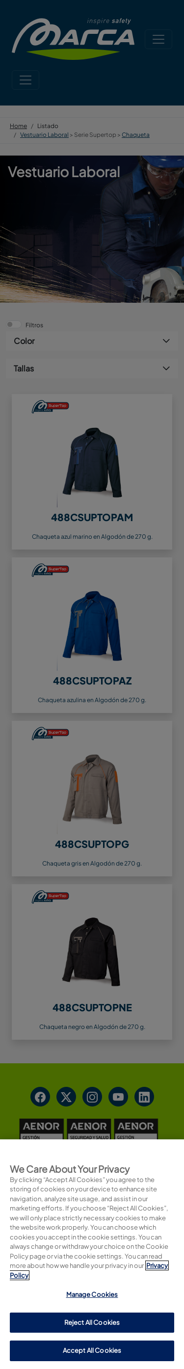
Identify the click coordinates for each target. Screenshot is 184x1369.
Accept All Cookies (92, 1350)
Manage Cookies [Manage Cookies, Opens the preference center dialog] (92, 1294)
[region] (92, 1254)
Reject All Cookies (92, 1322)
